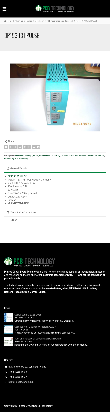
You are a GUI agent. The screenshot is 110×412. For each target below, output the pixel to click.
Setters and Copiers (95, 156)
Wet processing (22, 158)
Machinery (55, 156)
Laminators (44, 156)
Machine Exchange (23, 156)
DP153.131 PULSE (17, 176)
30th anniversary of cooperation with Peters (37, 338)
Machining (9, 158)
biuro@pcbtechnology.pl (21, 382)
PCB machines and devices (73, 156)
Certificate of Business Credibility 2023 (35, 326)
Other (35, 156)
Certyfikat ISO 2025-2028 (27, 314)
